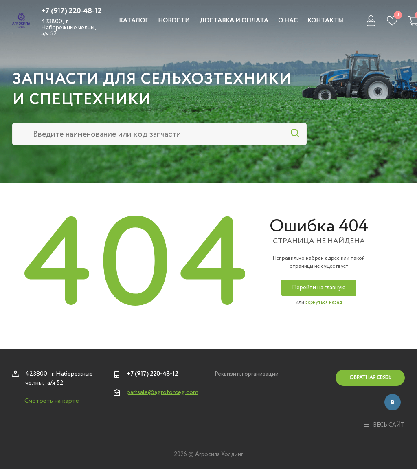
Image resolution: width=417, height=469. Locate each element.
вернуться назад (323, 302)
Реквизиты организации (247, 374)
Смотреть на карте (51, 400)
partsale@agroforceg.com (162, 392)
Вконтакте (392, 402)
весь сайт (384, 425)
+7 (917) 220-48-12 (71, 11)
